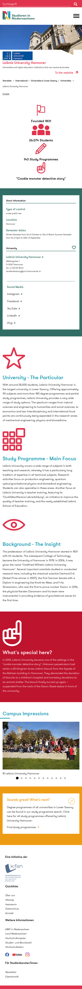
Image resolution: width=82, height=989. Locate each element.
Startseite (7, 80)
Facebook (13, 301)
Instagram (13, 294)
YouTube (12, 308)
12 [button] (65, 778)
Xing (10, 323)
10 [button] (56, 778)
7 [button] (43, 778)
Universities (66, 80)
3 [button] (26, 778)
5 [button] (34, 778)
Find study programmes (22, 827)
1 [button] (17, 778)
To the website (66, 73)
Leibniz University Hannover (15, 86)
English (6, 93)
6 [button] (39, 778)
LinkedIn (12, 316)
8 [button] (47, 778)
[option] (41, 51)
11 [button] (60, 778)
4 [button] (30, 778)
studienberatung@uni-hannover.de (22, 271)
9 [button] (52, 778)
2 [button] (21, 778)
